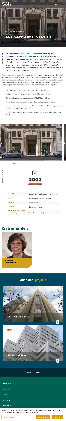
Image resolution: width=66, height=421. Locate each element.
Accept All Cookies (43, 418)
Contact (7, 405)
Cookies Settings (8, 418)
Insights (7, 383)
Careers (7, 389)
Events (6, 400)
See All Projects (33, 372)
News (6, 394)
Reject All (57, 418)
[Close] (63, 411)
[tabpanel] (31, 142)
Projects (7, 378)
